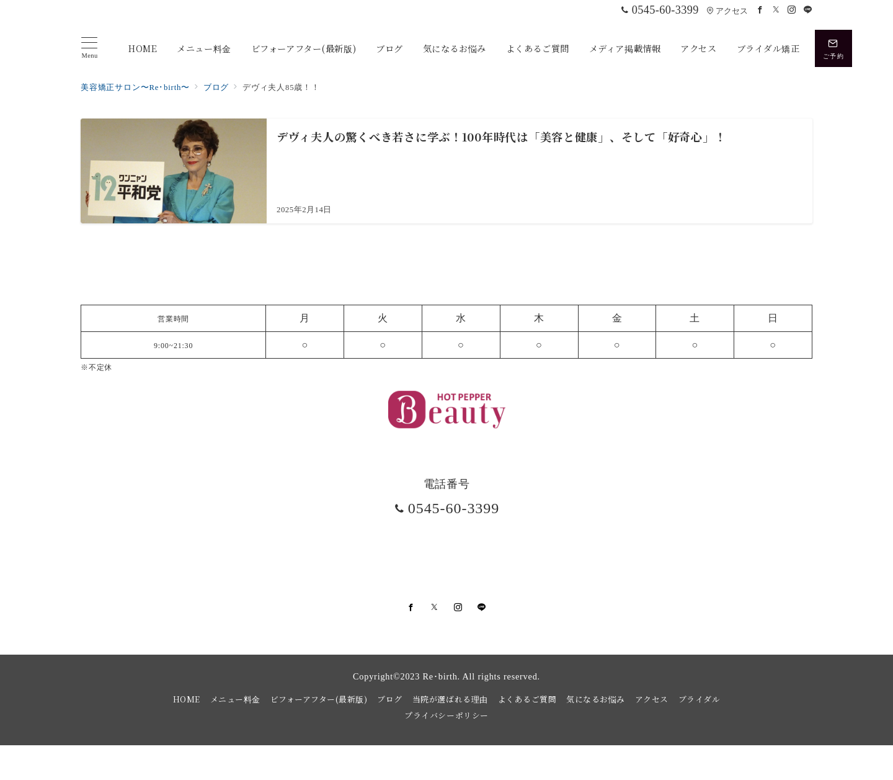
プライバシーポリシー (446, 715)
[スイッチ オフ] (833, 48)
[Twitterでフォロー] (776, 10)
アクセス (727, 11)
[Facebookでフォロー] (760, 10)
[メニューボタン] (90, 48)
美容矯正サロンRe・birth (459, 764)
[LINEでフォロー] (808, 10)
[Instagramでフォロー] (792, 10)
